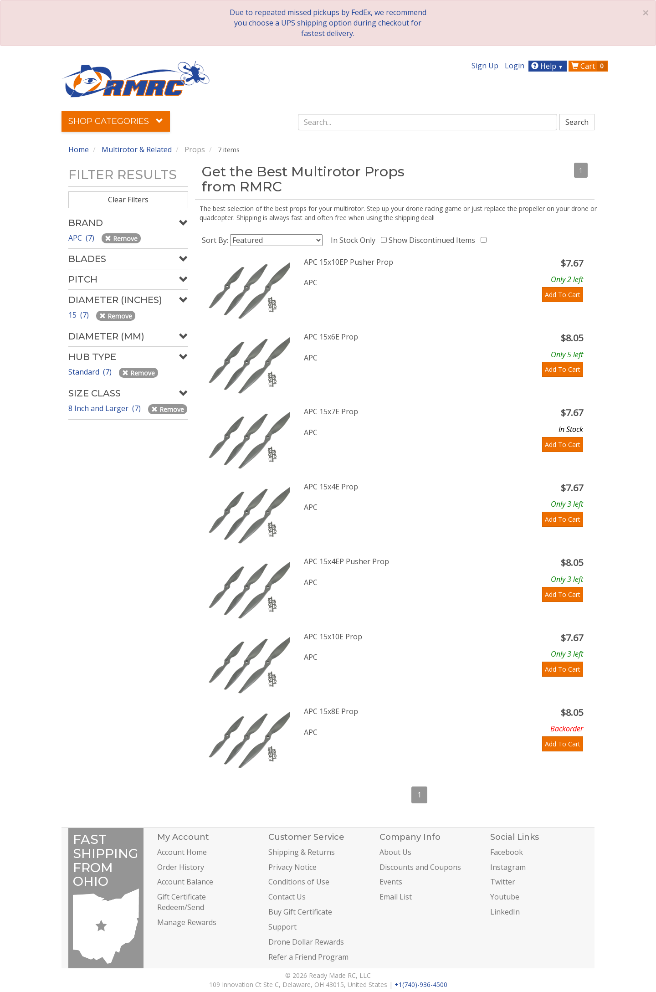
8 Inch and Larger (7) (105, 408)
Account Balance (185, 882)
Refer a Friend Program (308, 957)
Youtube (504, 897)
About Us (395, 852)
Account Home (182, 852)
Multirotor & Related (137, 149)
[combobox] (428, 122)
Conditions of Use (298, 882)
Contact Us (287, 897)
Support (282, 927)
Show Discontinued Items (434, 240)
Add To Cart (562, 294)
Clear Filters (128, 200)
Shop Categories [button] (115, 121)
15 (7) (79, 315)
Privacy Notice (292, 867)
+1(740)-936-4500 (421, 984)
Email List (395, 897)
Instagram (508, 867)
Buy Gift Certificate (300, 912)
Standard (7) (90, 372)
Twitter (502, 882)
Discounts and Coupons (420, 867)
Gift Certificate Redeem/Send (181, 902)
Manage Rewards (186, 922)
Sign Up (485, 66)
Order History (180, 867)
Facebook (506, 852)
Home (78, 149)
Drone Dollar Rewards (306, 942)
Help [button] (548, 66)
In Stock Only (355, 240)
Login (514, 66)
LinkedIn (505, 912)
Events (390, 882)
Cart (589, 66)
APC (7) (82, 238)
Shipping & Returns (301, 852)
